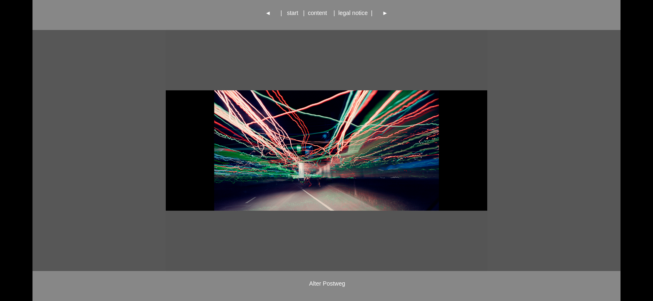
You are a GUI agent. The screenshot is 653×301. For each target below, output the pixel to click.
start (292, 13)
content (318, 13)
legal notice (353, 13)
